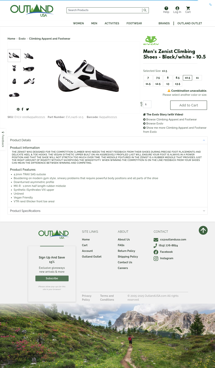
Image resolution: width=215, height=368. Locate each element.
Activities (112, 23)
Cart (188, 9)
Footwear (134, 23)
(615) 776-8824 (166, 245)
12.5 (158, 83)
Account (87, 250)
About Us (124, 239)
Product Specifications (25, 211)
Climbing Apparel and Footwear (49, 38)
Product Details (20, 140)
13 (167, 83)
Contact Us (125, 262)
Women (78, 23)
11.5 (148, 83)
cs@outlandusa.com (170, 239)
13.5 (177, 83)
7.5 (158, 77)
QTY (141, 104)
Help (166, 9)
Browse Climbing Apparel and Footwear (170, 119)
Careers (123, 268)
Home (11, 38)
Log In (177, 9)
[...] (104, 10)
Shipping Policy (128, 256)
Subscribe (52, 278)
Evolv (22, 38)
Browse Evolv (153, 123)
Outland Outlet (190, 23)
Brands (164, 23)
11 (197, 77)
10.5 (187, 77)
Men (94, 23)
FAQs (121, 245)
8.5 (178, 77)
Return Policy (126, 250)
